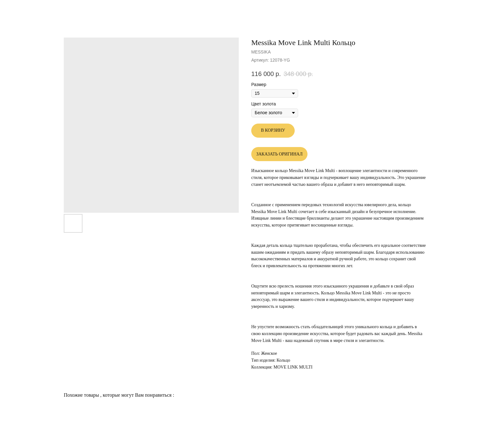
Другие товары (27, 9)
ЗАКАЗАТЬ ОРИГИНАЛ (279, 154)
